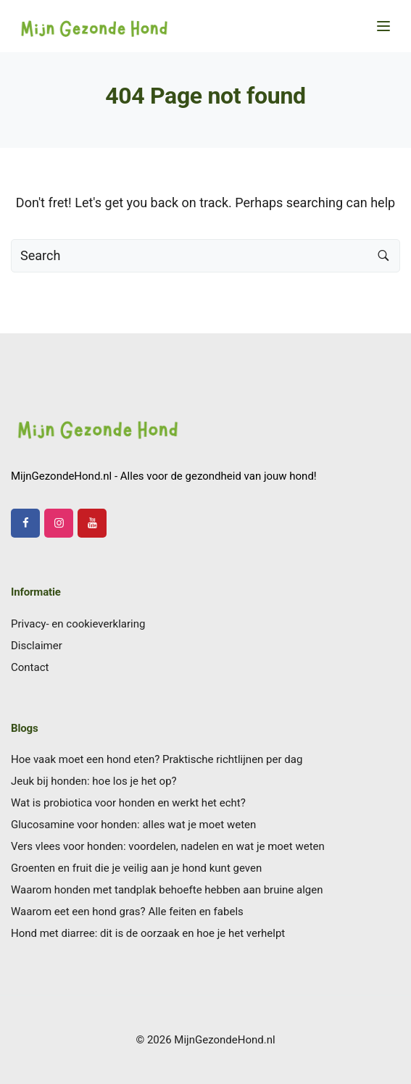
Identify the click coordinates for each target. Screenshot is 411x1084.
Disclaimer (36, 645)
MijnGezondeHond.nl (224, 1039)
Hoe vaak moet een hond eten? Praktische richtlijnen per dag (156, 759)
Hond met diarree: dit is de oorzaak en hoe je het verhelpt (148, 933)
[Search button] (383, 255)
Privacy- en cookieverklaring (78, 623)
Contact (30, 667)
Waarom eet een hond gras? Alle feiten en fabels (127, 911)
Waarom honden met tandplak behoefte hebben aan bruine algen (167, 889)
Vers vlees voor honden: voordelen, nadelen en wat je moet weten (168, 846)
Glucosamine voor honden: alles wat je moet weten (133, 824)
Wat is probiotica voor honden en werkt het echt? (128, 802)
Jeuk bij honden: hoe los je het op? (94, 781)
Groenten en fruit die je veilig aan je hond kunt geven (136, 868)
